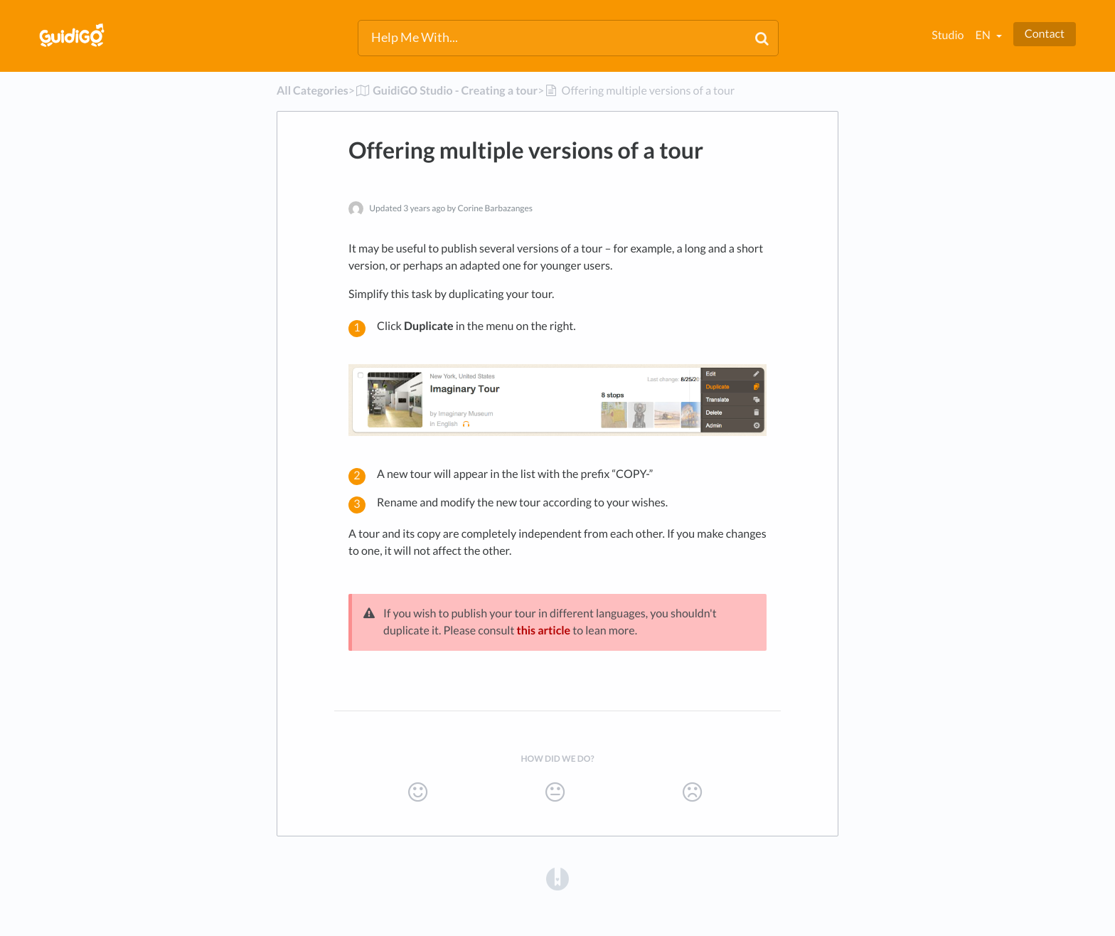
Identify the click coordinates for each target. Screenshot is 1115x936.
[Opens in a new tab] (557, 878)
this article (543, 630)
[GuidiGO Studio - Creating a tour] (446, 90)
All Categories (312, 90)
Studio (948, 35)
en (983, 35)
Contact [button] (1045, 34)
